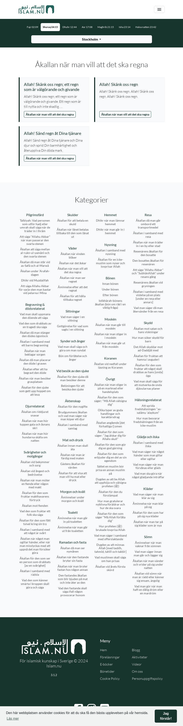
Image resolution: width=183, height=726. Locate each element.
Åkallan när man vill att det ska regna (50, 114)
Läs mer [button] (13, 718)
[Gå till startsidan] (36, 9)
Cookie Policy (110, 678)
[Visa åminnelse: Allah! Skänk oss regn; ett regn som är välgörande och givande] (54, 87)
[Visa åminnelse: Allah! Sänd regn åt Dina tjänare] (54, 133)
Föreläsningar (110, 657)
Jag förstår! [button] (166, 716)
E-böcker (106, 664)
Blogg (136, 650)
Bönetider (107, 671)
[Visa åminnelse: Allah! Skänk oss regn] (129, 84)
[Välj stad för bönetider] (91, 39)
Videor (136, 664)
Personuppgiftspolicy (147, 678)
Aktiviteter (139, 657)
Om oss (137, 671)
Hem (103, 650)
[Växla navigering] (159, 9)
